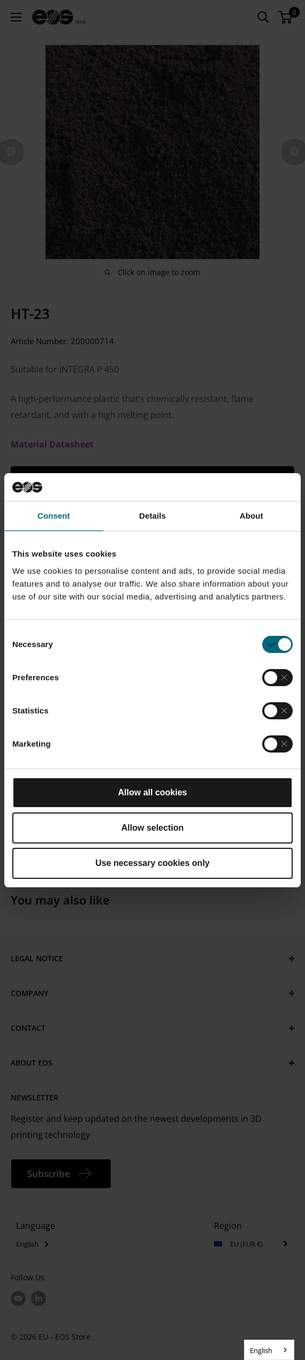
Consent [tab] (53, 515)
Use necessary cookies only (152, 863)
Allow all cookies (152, 792)
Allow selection (152, 827)
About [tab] (251, 515)
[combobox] (269, 1350)
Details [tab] (152, 515)
